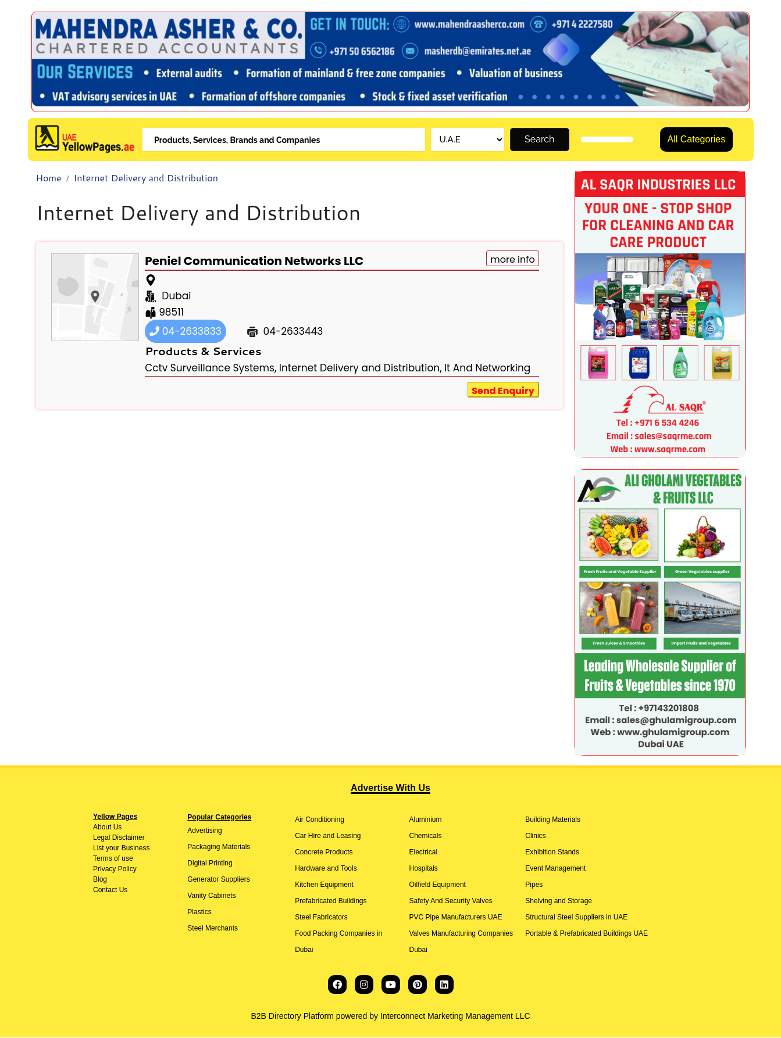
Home (49, 178)
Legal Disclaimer (119, 838)
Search (539, 139)
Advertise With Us (390, 788)
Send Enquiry (503, 391)
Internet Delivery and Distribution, (360, 368)
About (102, 828)
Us (116, 828)
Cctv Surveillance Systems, (210, 368)
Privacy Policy (115, 869)
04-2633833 (185, 332)
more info (512, 260)
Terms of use (113, 859)
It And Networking (487, 368)
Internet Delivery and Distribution (146, 178)
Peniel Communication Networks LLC (254, 262)
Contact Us (110, 890)
